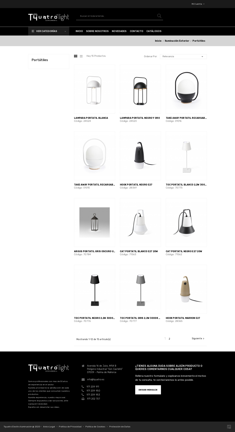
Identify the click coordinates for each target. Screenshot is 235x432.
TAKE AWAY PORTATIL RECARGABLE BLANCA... (94, 184)
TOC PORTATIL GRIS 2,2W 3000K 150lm (140, 318)
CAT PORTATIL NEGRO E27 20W (184, 251)
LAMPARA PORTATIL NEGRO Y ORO (140, 118)
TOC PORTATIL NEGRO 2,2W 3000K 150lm (94, 318)
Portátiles (40, 60)
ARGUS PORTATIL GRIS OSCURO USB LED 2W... (94, 251)
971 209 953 (93, 394)
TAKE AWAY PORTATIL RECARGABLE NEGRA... (186, 118)
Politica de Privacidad (70, 426)
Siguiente (198, 338)
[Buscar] (120, 16)
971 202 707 (93, 398)
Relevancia (183, 57)
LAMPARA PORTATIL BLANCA (91, 118)
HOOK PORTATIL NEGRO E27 (136, 184)
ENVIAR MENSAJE (148, 390)
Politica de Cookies (95, 426)
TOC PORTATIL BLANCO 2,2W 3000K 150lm (186, 184)
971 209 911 (93, 386)
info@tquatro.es (95, 379)
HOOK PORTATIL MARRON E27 (183, 318)
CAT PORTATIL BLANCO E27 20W (139, 251)
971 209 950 (93, 390)
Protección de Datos (120, 426)
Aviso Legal (49, 426)
